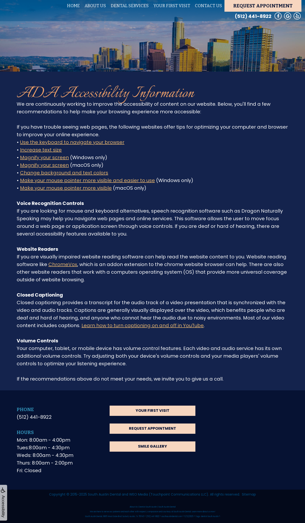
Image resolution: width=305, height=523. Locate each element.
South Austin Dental (104, 494)
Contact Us (208, 5)
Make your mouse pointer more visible (66, 188)
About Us (95, 5)
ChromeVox (62, 264)
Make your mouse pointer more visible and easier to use (87, 180)
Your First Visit (171, 5)
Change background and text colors (64, 172)
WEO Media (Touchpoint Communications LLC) (168, 494)
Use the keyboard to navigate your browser (72, 142)
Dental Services (130, 5)
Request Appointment (263, 6)
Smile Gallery (152, 446)
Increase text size (41, 149)
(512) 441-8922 (253, 16)
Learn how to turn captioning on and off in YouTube (142, 325)
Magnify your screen (44, 157)
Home (73, 5)
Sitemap (249, 494)
